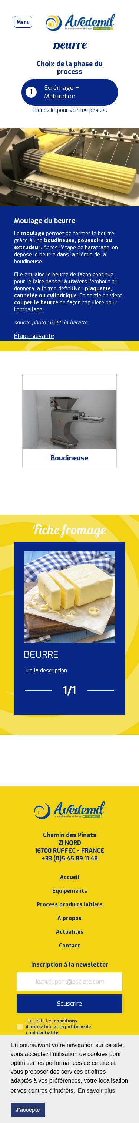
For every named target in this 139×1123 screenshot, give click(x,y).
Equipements (69, 890)
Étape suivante (34, 336)
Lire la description (45, 670)
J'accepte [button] (28, 1110)
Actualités (69, 932)
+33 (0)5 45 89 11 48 (70, 858)
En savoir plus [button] (96, 1091)
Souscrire (69, 1004)
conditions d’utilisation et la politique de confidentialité (58, 1027)
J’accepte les (58, 1027)
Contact (69, 945)
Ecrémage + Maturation (52, 92)
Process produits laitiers (70, 904)
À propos (69, 918)
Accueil (69, 877)
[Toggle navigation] (23, 22)
